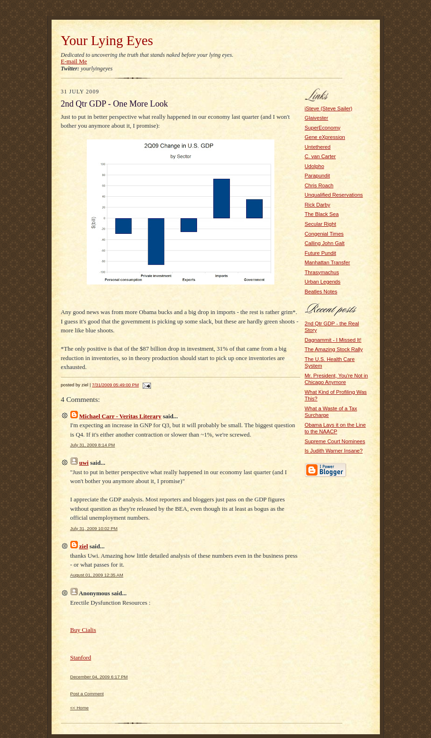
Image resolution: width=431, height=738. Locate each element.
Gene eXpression (325, 137)
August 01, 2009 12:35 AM (96, 574)
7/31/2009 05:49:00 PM (115, 384)
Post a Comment (87, 693)
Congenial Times (324, 234)
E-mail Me (74, 61)
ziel (83, 546)
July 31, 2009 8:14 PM (92, 444)
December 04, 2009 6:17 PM (99, 676)
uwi (84, 462)
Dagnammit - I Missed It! (333, 340)
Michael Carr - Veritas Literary (120, 416)
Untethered (318, 147)
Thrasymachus (322, 272)
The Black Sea (322, 214)
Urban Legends (322, 281)
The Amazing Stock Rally (334, 349)
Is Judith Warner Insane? (334, 451)
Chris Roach (319, 185)
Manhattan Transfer (327, 262)
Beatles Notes (321, 291)
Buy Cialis (83, 629)
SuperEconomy (322, 128)
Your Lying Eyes (107, 40)
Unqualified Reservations (334, 195)
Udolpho (315, 166)
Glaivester (316, 118)
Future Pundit (320, 253)
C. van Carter (320, 156)
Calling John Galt (325, 243)
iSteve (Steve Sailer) (329, 108)
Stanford (80, 657)
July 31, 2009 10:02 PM (94, 528)
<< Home (79, 707)
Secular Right (320, 224)
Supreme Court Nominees (335, 441)
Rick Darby (318, 205)
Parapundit (317, 175)
